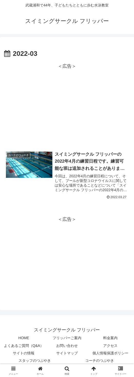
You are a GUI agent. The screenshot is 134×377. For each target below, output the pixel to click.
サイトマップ (67, 353)
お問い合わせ (67, 346)
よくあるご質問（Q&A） (24, 346)
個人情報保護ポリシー (110, 353)
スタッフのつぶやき (34, 360)
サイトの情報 (23, 353)
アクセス (110, 346)
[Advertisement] (67, 107)
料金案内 (110, 338)
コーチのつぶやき (99, 360)
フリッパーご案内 (67, 338)
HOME (23, 338)
